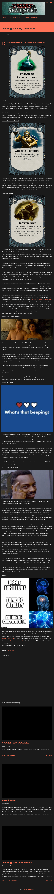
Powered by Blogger (27, 889)
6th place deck (15, 302)
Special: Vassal (9, 800)
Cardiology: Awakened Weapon (17, 862)
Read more (49, 756)
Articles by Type (14, 17)
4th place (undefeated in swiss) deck (41, 299)
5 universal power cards (16, 640)
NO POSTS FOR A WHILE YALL (15, 742)
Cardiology (10, 650)
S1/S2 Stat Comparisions (30, 17)
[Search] (47, 3)
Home (3, 17)
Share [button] (48, 650)
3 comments (11, 756)
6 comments (11, 818)
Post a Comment (12, 880)
